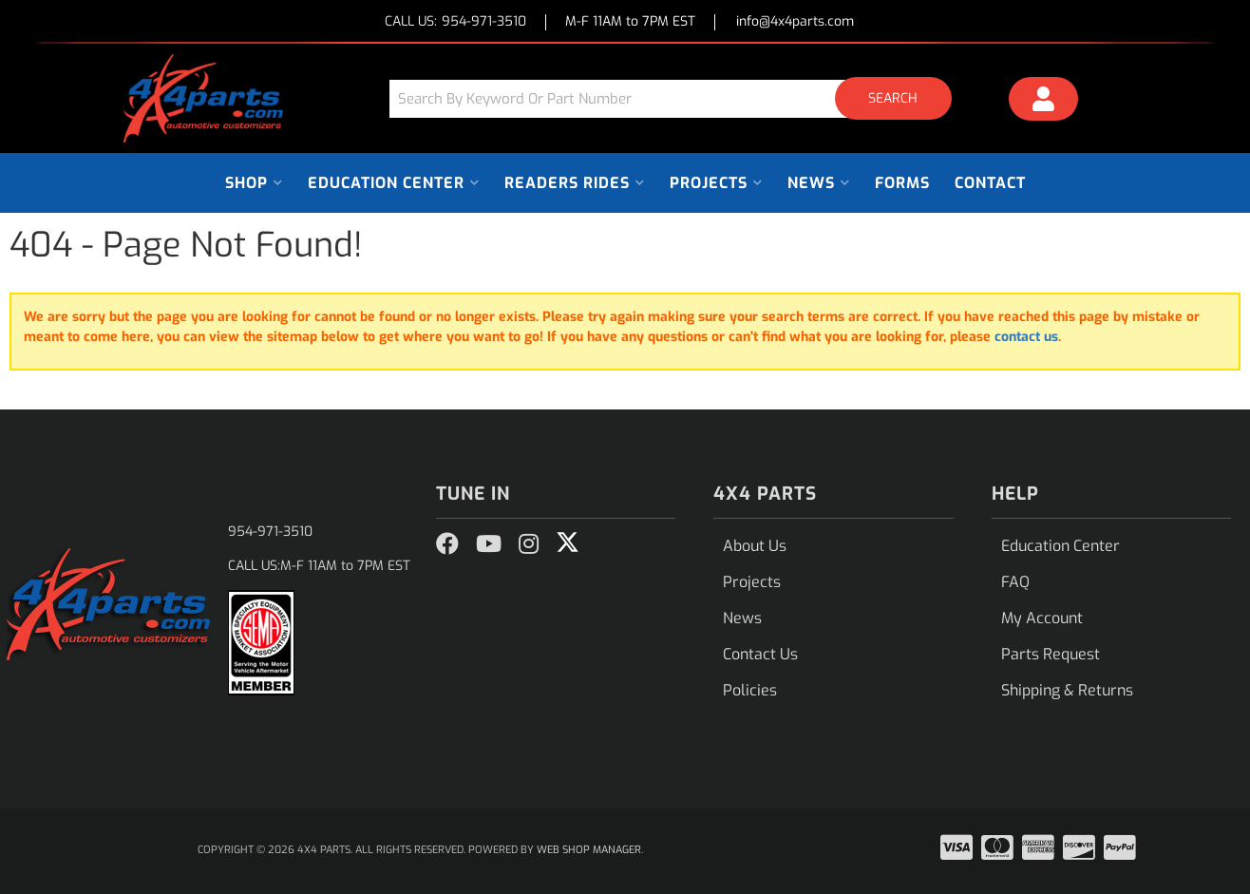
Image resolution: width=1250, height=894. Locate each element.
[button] (677, 98)
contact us (1026, 337)
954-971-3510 (270, 532)
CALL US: (455, 22)
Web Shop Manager (589, 850)
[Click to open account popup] (1043, 102)
